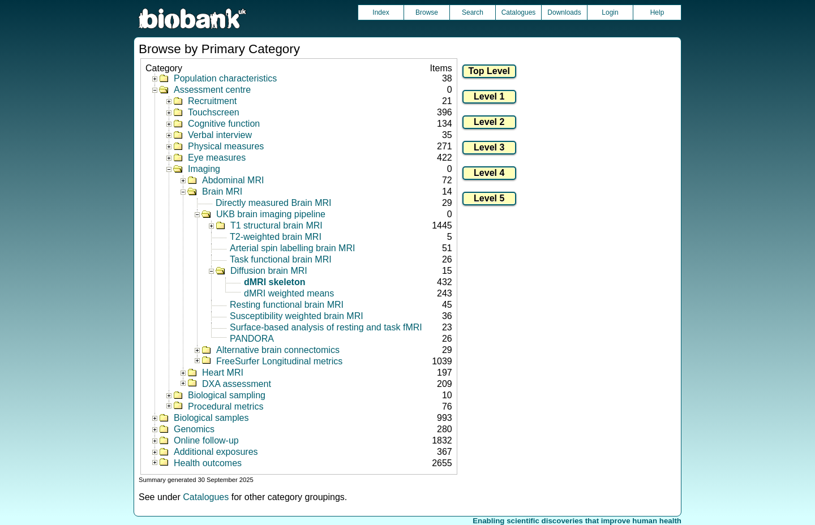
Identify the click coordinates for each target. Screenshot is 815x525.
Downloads (564, 12)
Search (472, 12)
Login (610, 12)
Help (657, 12)
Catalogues (518, 12)
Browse (426, 12)
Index (380, 12)
